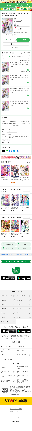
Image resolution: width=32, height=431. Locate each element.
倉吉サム (18, 21)
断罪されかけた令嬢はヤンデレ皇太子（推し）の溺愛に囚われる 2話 (19, 76)
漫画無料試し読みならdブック (7, 254)
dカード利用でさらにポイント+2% (20, 32)
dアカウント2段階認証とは (6, 376)
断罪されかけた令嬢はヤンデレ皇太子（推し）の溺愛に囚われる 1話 (19, 63)
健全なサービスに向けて (22, 371)
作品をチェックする (17, 44)
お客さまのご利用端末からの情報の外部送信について (22, 381)
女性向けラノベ (11, 134)
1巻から (22, 60)
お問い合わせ (4, 355)
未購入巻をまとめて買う (17, 56)
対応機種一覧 (20, 346)
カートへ (10, 39)
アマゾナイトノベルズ (12, 132)
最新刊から (27, 60)
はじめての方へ (6, 346)
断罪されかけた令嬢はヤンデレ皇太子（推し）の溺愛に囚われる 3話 (19, 89)
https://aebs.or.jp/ (15, 394)
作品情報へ (15, 47)
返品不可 (15, 34)
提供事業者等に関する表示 (22, 367)
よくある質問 (20, 350)
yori (14, 21)
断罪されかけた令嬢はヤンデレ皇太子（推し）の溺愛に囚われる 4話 (19, 102)
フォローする (22, 21)
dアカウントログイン (6, 359)
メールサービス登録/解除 (6, 350)
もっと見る (26, 162)
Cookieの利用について (22, 376)
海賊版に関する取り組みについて (6, 381)
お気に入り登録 (26, 52)
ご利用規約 (4, 367)
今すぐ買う (24, 39)
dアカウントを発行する (16, 409)
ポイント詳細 (17, 29)
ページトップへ (16, 417)
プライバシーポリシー (6, 371)
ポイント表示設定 (21, 355)
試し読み (8, 35)
